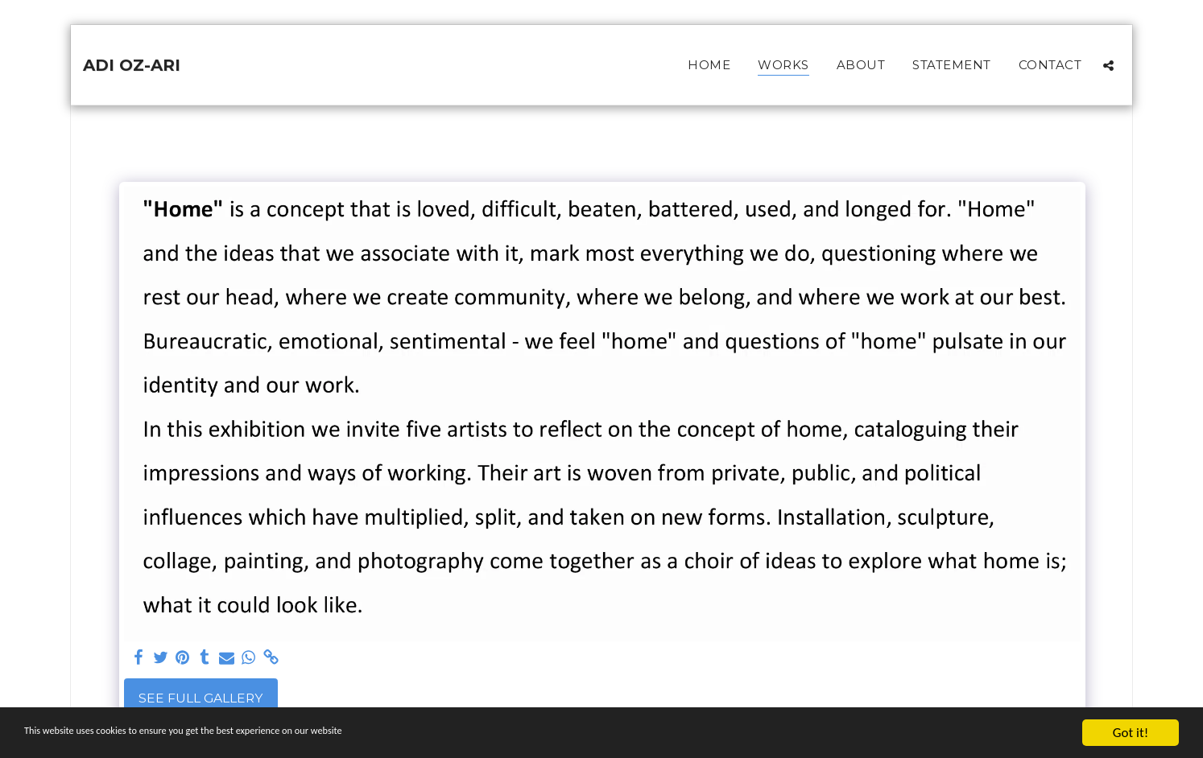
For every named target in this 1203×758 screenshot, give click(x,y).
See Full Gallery (200, 698)
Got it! (1130, 732)
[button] (1108, 65)
